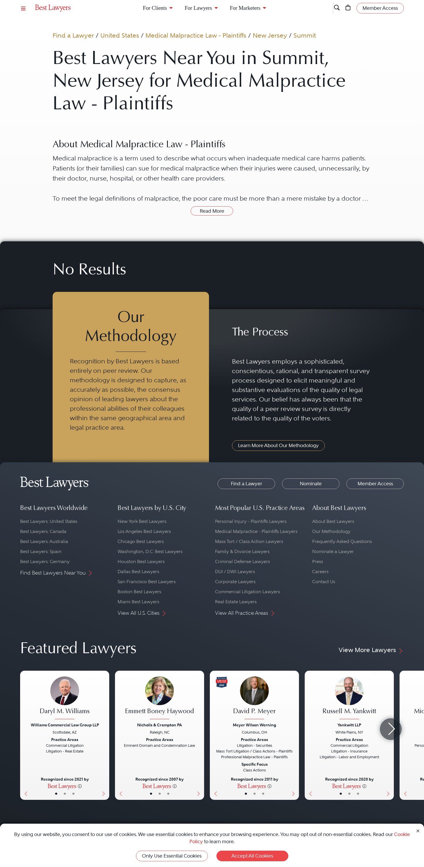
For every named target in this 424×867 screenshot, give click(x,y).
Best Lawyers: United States (48, 521)
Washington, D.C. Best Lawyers (150, 551)
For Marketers (245, 8)
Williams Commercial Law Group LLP (65, 725)
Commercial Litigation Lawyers (247, 591)
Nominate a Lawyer (333, 551)
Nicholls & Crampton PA (159, 725)
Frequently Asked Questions (342, 541)
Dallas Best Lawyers (138, 571)
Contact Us (323, 581)
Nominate (311, 483)
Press (317, 561)
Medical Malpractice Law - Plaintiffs (195, 35)
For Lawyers (198, 8)
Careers (320, 571)
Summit (304, 35)
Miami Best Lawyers (138, 601)
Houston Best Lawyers (141, 561)
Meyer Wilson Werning (254, 725)
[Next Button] (104, 735)
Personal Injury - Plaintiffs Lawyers (251, 521)
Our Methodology (331, 531)
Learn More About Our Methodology (278, 445)
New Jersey (270, 35)
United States (119, 35)
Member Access (375, 483)
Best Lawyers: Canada (43, 531)
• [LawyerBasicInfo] (56, 793)
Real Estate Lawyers (236, 601)
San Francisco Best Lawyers (147, 581)
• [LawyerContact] (73, 793)
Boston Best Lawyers (139, 591)
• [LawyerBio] (64, 793)
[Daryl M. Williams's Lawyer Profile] (64, 698)
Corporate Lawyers (235, 581)
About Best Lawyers (333, 521)
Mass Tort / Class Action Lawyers (249, 541)
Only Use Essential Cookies (172, 856)
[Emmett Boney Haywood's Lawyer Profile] (159, 698)
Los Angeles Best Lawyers (144, 531)
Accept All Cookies (252, 856)
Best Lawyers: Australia (44, 541)
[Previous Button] (24, 735)
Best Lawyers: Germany (45, 561)
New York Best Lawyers (142, 521)
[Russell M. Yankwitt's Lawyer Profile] (349, 698)
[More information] (80, 786)
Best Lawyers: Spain (41, 551)
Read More (212, 211)
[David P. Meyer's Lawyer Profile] (254, 698)
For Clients (155, 8)
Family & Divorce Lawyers (242, 551)
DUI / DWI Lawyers (235, 571)
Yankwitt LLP (349, 725)
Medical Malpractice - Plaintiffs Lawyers (256, 531)
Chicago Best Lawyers (141, 541)
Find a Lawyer (73, 35)
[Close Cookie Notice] (418, 830)
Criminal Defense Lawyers (242, 561)
